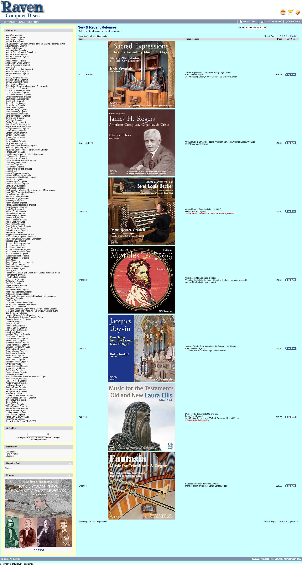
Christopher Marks (13, 364)
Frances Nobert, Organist (16, 381)
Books (8, 76)
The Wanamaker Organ (16, 275)
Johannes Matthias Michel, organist (21, 177)
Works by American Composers (19, 319)
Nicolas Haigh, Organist (16, 215)
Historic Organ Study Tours (17, 148)
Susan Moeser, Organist (16, 268)
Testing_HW (11, 271)
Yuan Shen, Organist (14, 298)
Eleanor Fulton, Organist (16, 341)
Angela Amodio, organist (16, 61)
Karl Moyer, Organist (14, 370)
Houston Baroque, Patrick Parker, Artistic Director (27, 150)
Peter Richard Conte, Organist (18, 226)
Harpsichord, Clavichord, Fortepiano (21, 305)
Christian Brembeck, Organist (18, 90)
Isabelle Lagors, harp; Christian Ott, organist (24, 154)
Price (279, 39)
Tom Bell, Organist (13, 283)
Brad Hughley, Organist (15, 353)
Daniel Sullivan (12, 402)
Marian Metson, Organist (16, 368)
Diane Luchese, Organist (16, 112)
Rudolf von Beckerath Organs (18, 252)
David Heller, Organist (15, 107)
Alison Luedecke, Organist (17, 362)
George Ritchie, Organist (16, 391)
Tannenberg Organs (14, 321)
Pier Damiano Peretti (14, 232)
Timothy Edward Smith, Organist (19, 396)
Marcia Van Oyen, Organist (17, 417)
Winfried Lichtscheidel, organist (19, 292)
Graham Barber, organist (16, 137)
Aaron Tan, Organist (14, 35)
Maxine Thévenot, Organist (17, 408)
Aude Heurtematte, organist (17, 71)
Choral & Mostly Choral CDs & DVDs (21, 421)
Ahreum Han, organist (15, 42)
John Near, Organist (14, 374)
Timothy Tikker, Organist (16, 413)
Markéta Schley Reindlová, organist (21, 205)
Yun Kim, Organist (13, 300)
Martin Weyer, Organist (15, 419)
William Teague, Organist (16, 406)
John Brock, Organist (14, 332)
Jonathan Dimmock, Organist (18, 334)
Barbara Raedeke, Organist (17, 73)
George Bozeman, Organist (17, 129)
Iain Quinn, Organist (14, 385)
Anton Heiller (11, 67)
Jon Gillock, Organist (14, 179)
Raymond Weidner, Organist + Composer (23, 239)
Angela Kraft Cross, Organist (18, 63)
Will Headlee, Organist (15, 349)
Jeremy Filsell (11, 171)
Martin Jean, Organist (15, 355)
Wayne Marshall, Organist (17, 285)
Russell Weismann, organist (17, 256)
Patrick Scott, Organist (15, 222)
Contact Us (10, 452)
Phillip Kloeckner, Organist (17, 230)
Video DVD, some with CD (17, 307)
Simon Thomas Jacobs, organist (19, 262)
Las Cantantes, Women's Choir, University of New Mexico (30, 190)
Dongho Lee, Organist (15, 118)
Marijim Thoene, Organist (16, 410)
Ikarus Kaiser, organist (15, 152)
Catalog (12, 22)
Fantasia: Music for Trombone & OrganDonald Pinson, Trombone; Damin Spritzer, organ (206, 485)
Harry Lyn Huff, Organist (16, 141)
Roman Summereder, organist (18, 249)
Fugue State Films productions (19, 126)
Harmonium (11, 139)
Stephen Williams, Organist (17, 266)
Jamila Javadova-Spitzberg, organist (21, 160)
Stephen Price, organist (16, 264)
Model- (82, 39)
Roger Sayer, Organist (15, 247)
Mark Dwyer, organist (15, 201)
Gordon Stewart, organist (16, 133)
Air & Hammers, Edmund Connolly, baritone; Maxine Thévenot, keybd (35, 44)
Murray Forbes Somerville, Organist (21, 398)
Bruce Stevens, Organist (16, 400)
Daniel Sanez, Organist (15, 105)
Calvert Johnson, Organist (17, 357)
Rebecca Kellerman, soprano (18, 243)
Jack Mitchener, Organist (16, 158)
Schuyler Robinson (14, 394)
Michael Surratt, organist (16, 211)
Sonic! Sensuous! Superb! (16, 548)
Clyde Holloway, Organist (16, 351)
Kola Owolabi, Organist (15, 188)
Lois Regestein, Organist (16, 389)
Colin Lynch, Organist (15, 101)
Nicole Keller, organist (15, 218)
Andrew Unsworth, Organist (17, 56)
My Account (247, 22)
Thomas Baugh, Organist (16, 328)
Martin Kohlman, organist (16, 207)
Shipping (9, 456)
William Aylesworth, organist (17, 290)
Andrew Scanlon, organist (17, 54)
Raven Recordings (24, 564)
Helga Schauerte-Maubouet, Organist (22, 146)
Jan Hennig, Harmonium (16, 162)
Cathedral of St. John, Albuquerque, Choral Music (27, 86)
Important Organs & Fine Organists (20, 315)
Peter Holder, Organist (15, 224)
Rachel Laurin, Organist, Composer (21, 237)
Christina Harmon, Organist (17, 93)
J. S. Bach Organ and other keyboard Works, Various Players (32, 311)
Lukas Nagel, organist (15, 194)
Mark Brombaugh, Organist (17, 199)
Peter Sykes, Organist (15, 404)
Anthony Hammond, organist (18, 65)
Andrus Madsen (12, 59)
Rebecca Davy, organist (16, 241)
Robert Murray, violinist (15, 245)
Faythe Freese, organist (16, 122)
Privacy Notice (12, 454)
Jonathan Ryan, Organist (16, 182)
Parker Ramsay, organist (16, 220)
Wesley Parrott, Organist (16, 383)
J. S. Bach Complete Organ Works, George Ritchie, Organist (31, 309)
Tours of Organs (12, 324)
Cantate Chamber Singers (17, 82)
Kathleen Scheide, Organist (17, 184)
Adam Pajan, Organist (15, 40)
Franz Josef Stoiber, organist (18, 124)
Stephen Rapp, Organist (16, 387)
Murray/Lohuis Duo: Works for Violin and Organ (26, 377)
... (288, 36)
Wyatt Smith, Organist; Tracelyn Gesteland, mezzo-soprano (31, 296)
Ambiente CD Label (14, 48)
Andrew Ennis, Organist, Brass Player (22, 52)
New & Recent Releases (28, 22)
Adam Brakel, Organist (15, 37)
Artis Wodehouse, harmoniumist (19, 69)
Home (3, 22)
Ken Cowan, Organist (15, 336)
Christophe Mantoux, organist (18, 97)
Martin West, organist (15, 209)
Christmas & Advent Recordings (19, 302)
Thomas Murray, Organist (16, 372)
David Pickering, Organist (16, 109)
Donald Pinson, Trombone (17, 114)
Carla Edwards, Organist (16, 84)
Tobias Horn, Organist (15, 279)
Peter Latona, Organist (15, 360)
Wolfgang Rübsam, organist (17, 294)
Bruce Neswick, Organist (16, 379)
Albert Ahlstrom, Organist (16, 46)
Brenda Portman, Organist (17, 80)
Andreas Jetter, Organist (16, 50)
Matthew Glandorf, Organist (17, 343)
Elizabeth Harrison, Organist (18, 347)
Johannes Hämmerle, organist (18, 175)
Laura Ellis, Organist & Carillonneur (21, 192)
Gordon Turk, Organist (15, 135)
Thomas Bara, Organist (15, 326)
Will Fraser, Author (13, 288)
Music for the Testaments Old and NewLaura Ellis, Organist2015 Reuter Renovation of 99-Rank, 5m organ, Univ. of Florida (212, 417)
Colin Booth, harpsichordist (17, 99)
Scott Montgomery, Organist (17, 258)
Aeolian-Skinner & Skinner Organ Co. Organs (25, 317)
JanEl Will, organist (14, 165)
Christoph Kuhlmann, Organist (18, 95)
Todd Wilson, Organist (15, 281)
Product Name (192, 39)
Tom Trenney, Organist (15, 415)
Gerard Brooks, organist (16, 131)
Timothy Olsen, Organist (16, 277)
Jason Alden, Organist (15, 167)
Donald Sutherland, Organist (18, 116)
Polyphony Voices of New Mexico (20, 235)
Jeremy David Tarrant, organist (19, 169)
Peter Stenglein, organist (16, 228)
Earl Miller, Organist (14, 120)
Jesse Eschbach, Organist (17, 338)
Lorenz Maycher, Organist (17, 366)
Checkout (292, 22)
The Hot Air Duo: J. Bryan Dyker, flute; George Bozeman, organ (33, 273)
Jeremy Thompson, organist (17, 173)
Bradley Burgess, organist (17, 78)
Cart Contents (271, 22)
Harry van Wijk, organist (16, 143)
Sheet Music (11, 260)
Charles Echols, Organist (16, 88)
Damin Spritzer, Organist (16, 103)
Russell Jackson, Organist (17, 254)
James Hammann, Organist (17, 345)
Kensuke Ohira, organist (16, 186)
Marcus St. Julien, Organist (17, 196)
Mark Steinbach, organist (16, 203)
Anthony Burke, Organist (16, 330)
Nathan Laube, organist (16, 213)
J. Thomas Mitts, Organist (17, 156)
